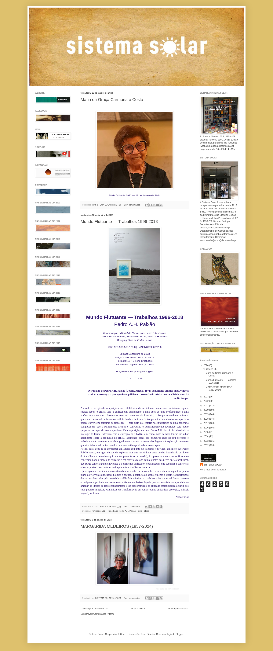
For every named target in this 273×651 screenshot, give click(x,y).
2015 (206, 432)
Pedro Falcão (143, 511)
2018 (206, 418)
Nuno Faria (113, 511)
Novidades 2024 (99, 511)
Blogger (180, 634)
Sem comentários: (132, 205)
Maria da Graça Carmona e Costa (112, 99)
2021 (206, 405)
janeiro (210, 369)
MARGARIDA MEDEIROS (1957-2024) (117, 526)
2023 (206, 396)
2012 (206, 445)
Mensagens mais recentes (95, 608)
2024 (206, 365)
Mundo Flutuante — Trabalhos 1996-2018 (119, 221)
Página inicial (138, 608)
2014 (206, 436)
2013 (206, 441)
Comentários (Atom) (103, 614)
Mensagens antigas (178, 608)
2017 (206, 423)
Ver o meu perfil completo (213, 469)
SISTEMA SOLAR (213, 464)
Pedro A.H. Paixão (127, 511)
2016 (206, 427)
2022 (206, 401)
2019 (206, 414)
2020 (206, 410)
